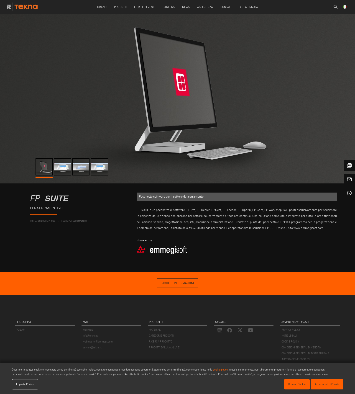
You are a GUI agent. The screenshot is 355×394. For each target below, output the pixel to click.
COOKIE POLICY (290, 341)
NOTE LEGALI (289, 335)
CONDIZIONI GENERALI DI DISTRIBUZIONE (305, 353)
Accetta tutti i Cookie (327, 384)
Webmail (88, 329)
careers (169, 6)
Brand (102, 6)
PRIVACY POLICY (290, 329)
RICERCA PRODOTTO (160, 341)
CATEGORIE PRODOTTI (161, 335)
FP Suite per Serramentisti (74, 221)
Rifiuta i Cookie (297, 384)
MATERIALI (155, 329)
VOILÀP (20, 329)
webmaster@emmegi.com (98, 341)
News (186, 6)
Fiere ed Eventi (144, 6)
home (33, 221)
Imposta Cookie (25, 384)
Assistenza (205, 6)
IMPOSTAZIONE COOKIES (295, 359)
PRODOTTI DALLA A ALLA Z (164, 347)
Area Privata (249, 6)
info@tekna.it (90, 335)
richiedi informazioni (177, 283)
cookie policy (220, 369)
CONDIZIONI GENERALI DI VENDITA (301, 347)
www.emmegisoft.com (309, 228)
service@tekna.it (92, 347)
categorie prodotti (48, 221)
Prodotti (120, 6)
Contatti (226, 6)
